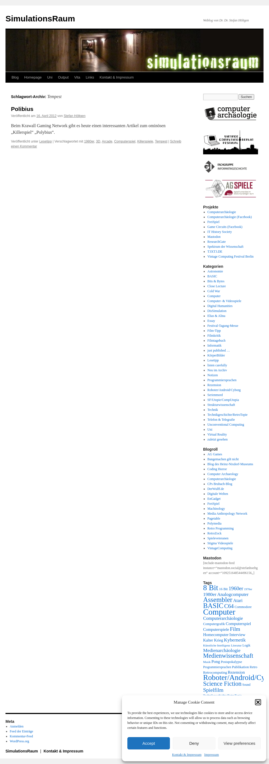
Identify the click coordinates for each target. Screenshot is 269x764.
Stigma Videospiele (220, 543)
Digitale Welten (218, 494)
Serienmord (215, 395)
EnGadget (214, 499)
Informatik (215, 345)
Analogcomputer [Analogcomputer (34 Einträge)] (232, 594)
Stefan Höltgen (74, 116)
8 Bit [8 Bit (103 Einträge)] (210, 587)
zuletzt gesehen (218, 439)
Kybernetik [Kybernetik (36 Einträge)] (235, 640)
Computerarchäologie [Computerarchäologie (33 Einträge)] (223, 618)
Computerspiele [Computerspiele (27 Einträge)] (216, 629)
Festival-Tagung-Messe (223, 326)
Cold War (214, 291)
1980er (89, 141)
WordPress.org (19, 741)
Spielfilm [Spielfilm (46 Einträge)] (213, 690)
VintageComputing (220, 548)
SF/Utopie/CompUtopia (223, 400)
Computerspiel (124, 141)
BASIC (212, 276)
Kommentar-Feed (21, 736)
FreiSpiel (214, 222)
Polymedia (215, 523)
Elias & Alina (216, 316)
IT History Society (220, 232)
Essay (211, 321)
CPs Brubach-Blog (220, 484)
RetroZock (215, 533)
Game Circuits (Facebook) (225, 227)
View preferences (240, 743)
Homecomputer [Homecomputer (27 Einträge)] (216, 634)
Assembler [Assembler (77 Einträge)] (217, 599)
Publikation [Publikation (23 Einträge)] (240, 667)
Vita (77, 77)
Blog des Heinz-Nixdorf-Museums (230, 464)
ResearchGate (217, 242)
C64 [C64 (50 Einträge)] (229, 606)
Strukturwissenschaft (221, 405)
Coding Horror (217, 469)
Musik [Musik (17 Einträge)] (207, 661)
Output (63, 77)
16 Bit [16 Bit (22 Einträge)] (223, 589)
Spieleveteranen (218, 538)
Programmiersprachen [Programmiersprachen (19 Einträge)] (217, 667)
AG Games (215, 454)
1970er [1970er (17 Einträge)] (248, 589)
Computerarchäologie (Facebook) (230, 217)
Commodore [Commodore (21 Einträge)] (242, 607)
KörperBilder (216, 355)
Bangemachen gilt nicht (223, 459)
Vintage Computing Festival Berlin (231, 256)
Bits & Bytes (216, 281)
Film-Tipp (214, 331)
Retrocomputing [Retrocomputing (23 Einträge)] (215, 672)
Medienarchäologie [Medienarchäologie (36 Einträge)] (221, 650)
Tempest (161, 141)
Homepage (33, 77)
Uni (50, 77)
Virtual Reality (217, 434)
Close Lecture (217, 286)
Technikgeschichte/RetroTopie (228, 415)
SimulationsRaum (40, 18)
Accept (148, 743)
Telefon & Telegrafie (221, 420)
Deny (194, 743)
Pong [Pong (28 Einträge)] (215, 661)
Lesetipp (45, 141)
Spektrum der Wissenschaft (225, 247)
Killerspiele (145, 141)
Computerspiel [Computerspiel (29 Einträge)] (238, 623)
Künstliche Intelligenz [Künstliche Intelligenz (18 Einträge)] (216, 645)
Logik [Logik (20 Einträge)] (246, 645)
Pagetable (214, 518)
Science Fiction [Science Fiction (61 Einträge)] (222, 683)
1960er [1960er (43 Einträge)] (236, 588)
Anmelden (17, 726)
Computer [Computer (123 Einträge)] (219, 611)
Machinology (216, 509)
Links (90, 77)
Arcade (107, 141)
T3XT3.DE (215, 251)
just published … (219, 350)
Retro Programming (221, 528)
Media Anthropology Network (227, 513)
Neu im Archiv (217, 370)
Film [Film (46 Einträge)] (235, 629)
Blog (15, 77)
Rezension (214, 385)
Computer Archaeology (223, 474)
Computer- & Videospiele (224, 301)
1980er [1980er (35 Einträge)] (209, 594)
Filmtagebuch (217, 340)
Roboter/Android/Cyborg (224, 390)
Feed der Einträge (21, 731)
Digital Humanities (220, 306)
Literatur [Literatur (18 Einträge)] (236, 645)
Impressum (211, 755)
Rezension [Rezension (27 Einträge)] (236, 672)
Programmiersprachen (222, 380)
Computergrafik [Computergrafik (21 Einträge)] (214, 624)
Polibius (22, 109)
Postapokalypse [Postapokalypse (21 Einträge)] (231, 662)
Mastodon (214, 237)
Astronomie (215, 271)
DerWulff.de (216, 489)
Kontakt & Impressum (186, 755)
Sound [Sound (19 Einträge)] (246, 685)
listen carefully (217, 365)
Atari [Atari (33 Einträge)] (237, 600)
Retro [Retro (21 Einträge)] (253, 667)
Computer (214, 296)
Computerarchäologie (222, 212)
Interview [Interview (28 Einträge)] (237, 634)
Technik (213, 410)
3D (98, 141)
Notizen (213, 375)
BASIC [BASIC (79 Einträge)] (213, 605)
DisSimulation (217, 311)
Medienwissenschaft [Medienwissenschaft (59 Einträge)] (228, 655)
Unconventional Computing (226, 424)
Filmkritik (214, 336)
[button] (258, 702)
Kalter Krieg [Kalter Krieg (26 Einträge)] (213, 640)
